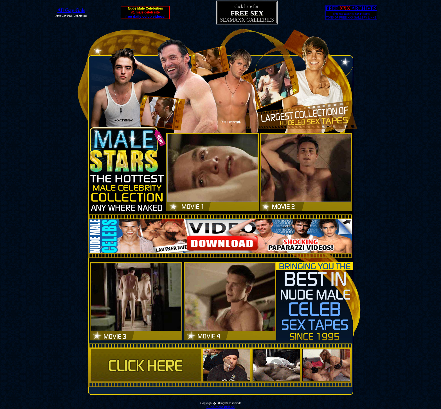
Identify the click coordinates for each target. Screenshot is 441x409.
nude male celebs (220, 407)
